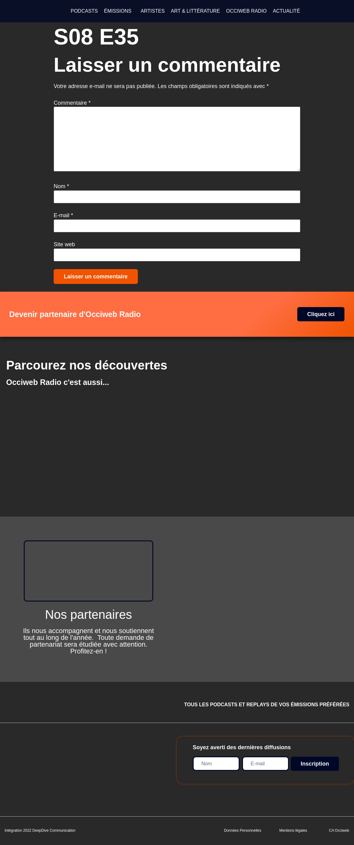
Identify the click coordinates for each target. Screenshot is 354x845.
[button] (119, 11)
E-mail (63, 215)
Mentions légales (293, 830)
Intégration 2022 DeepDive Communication (40, 830)
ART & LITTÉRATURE (195, 11)
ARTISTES (153, 11)
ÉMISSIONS (117, 11)
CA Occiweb (339, 830)
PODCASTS (84, 11)
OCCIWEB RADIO (246, 11)
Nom (61, 186)
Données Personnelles (242, 830)
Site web (64, 244)
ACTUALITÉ (286, 11)
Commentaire (72, 103)
